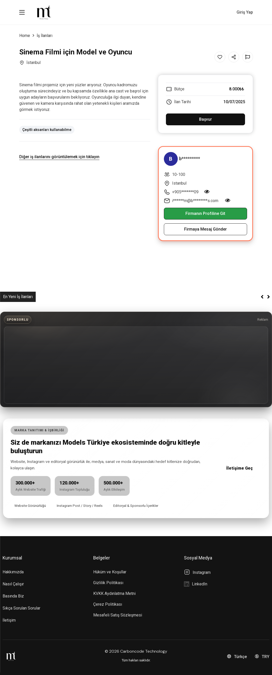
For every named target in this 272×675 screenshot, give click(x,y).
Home (24, 35)
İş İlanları (44, 35)
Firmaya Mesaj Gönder (205, 229)
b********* (189, 158)
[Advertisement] (136, 365)
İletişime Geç (239, 468)
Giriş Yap (245, 12)
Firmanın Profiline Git (205, 213)
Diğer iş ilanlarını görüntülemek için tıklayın (59, 156)
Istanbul (179, 183)
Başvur (205, 119)
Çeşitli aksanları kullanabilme (46, 130)
